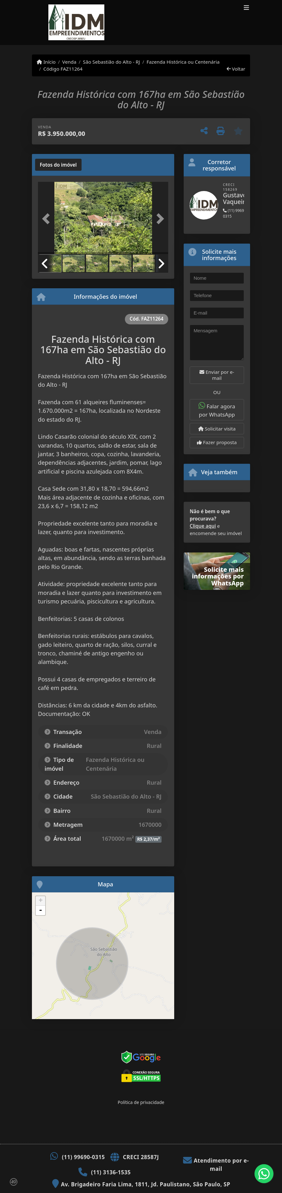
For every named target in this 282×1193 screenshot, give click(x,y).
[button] (48, 218)
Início (46, 62)
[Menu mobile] (138, 23)
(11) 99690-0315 (83, 1157)
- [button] (40, 910)
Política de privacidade (141, 1102)
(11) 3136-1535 (111, 1172)
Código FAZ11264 (63, 69)
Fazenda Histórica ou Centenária (182, 62)
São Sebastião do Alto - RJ (111, 62)
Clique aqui (203, 526)
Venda (69, 62)
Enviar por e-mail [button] (216, 375)
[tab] (58, 165)
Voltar (236, 69)
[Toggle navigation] (246, 9)
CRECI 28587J (141, 1157)
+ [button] (41, 901)
